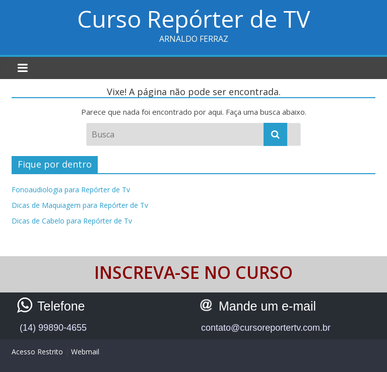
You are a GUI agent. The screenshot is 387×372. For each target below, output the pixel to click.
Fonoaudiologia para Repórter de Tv (71, 189)
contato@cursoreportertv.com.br (266, 328)
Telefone (61, 306)
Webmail (85, 351)
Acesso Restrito (37, 351)
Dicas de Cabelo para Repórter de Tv (72, 221)
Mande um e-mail (267, 306)
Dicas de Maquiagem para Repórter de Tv (80, 205)
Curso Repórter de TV (193, 18)
